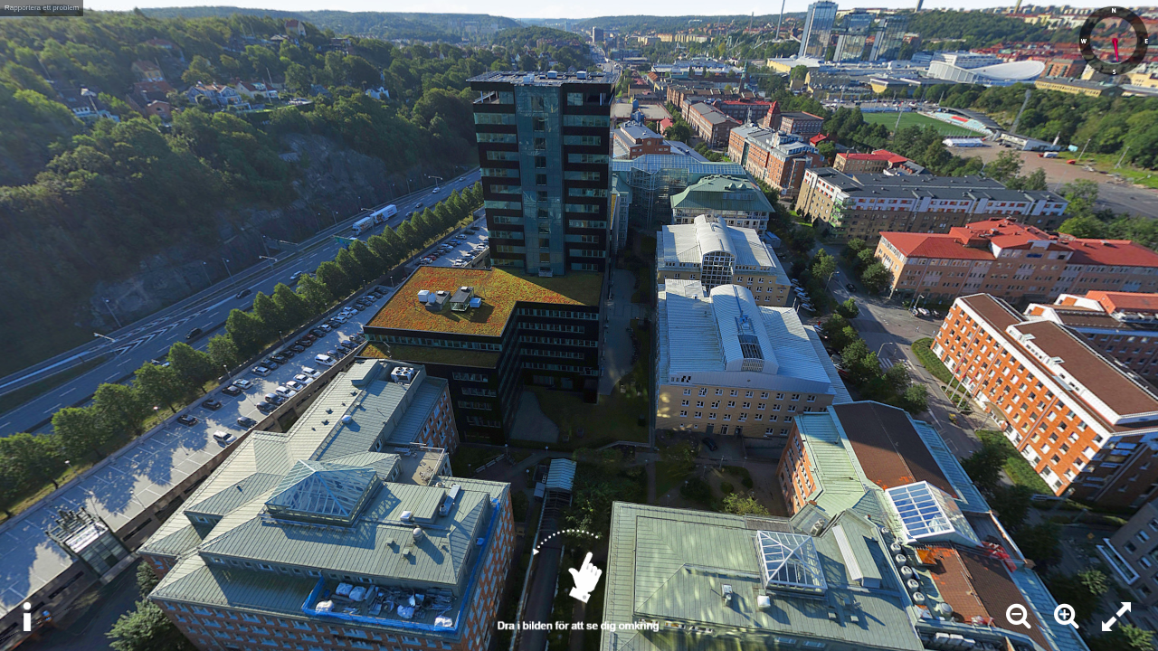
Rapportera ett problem (42, 8)
